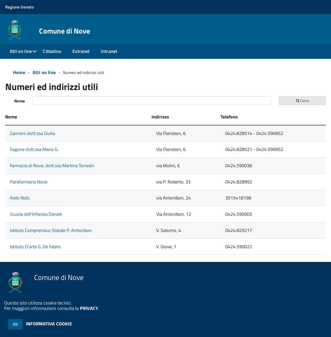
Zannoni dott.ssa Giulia (32, 133)
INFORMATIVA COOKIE (49, 323)
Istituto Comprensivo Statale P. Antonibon (51, 230)
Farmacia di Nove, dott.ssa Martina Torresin (52, 165)
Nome (19, 101)
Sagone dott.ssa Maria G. (34, 149)
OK (15, 324)
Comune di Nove (64, 31)
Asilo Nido (20, 197)
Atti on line (21, 51)
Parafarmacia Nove (28, 181)
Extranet (80, 51)
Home (19, 72)
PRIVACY (89, 308)
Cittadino (52, 51)
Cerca (302, 100)
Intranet (109, 51)
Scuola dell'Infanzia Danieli (36, 214)
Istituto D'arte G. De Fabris (35, 246)
